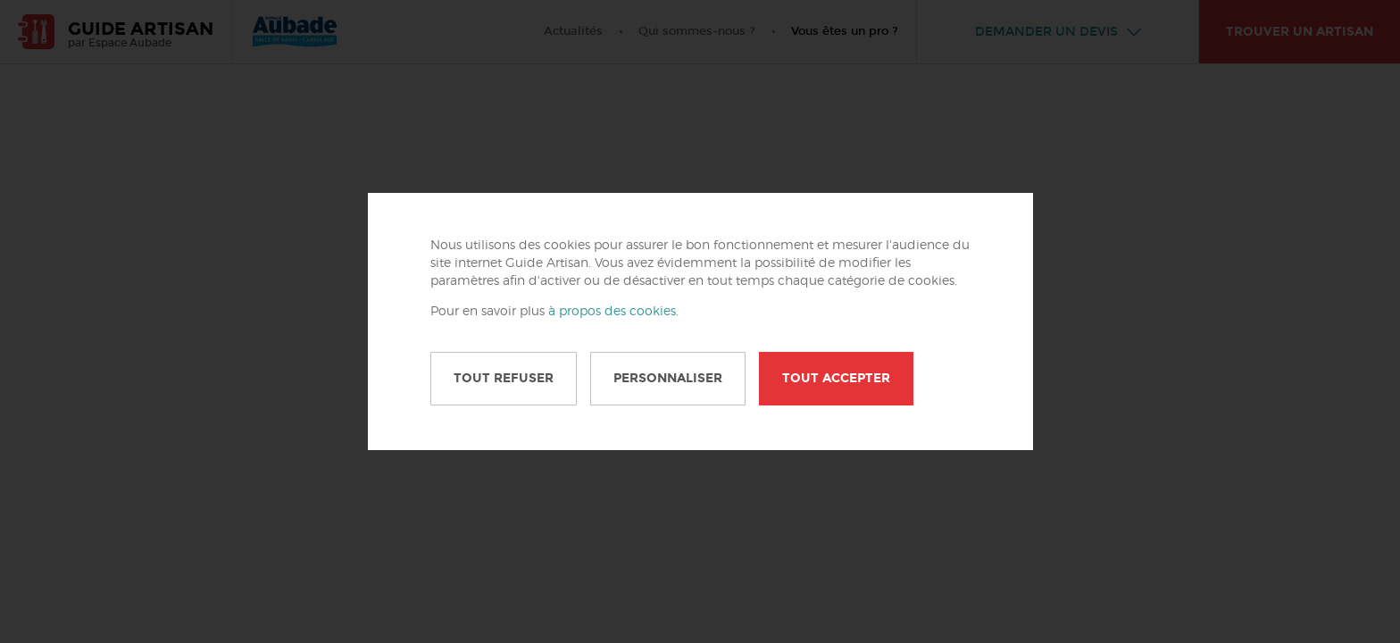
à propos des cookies (612, 311)
